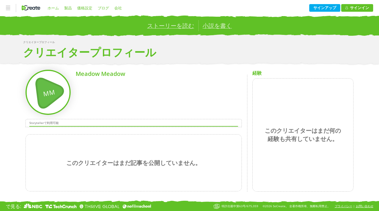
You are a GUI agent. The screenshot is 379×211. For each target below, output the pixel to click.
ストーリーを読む (170, 26)
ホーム (53, 8)
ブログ (103, 8)
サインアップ (324, 7)
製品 (68, 8)
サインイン (357, 7)
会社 (118, 8)
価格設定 (84, 8)
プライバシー (343, 206)
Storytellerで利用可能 (44, 123)
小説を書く (217, 26)
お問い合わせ (364, 206)
